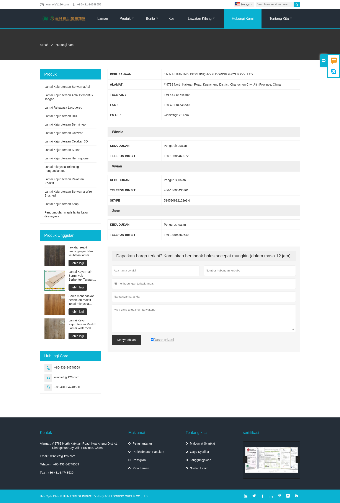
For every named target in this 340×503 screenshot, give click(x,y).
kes (171, 18)
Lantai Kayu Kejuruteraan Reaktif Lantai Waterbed (82, 324)
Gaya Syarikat (199, 451)
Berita (152, 18)
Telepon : (46, 464)
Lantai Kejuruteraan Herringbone (66, 158)
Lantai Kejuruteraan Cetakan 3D (66, 141)
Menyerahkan (126, 340)
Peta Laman (141, 468)
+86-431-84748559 (89, 4)
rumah (44, 44)
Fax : (43, 472)
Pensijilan (139, 460)
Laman (102, 18)
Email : (44, 456)
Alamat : (45, 443)
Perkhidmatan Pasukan (148, 451)
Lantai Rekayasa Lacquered (63, 107)
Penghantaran (142, 443)
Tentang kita (281, 18)
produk (127, 18)
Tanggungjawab (200, 460)
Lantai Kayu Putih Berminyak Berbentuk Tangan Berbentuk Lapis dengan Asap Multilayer (81, 275)
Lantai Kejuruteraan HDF (61, 116)
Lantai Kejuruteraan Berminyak (65, 124)
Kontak (46, 432)
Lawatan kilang (201, 18)
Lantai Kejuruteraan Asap (61, 204)
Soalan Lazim (199, 468)
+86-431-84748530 (67, 387)
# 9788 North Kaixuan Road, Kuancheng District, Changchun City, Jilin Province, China (85, 446)
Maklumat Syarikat (202, 443)
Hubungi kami (243, 18)
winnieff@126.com (57, 4)
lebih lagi (78, 263)
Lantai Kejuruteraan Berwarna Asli (67, 86)
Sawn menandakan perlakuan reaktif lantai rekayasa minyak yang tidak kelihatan (82, 300)
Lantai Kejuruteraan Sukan (62, 150)
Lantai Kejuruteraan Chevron (63, 133)
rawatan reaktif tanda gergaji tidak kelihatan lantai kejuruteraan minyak (82, 251)
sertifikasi (251, 432)
